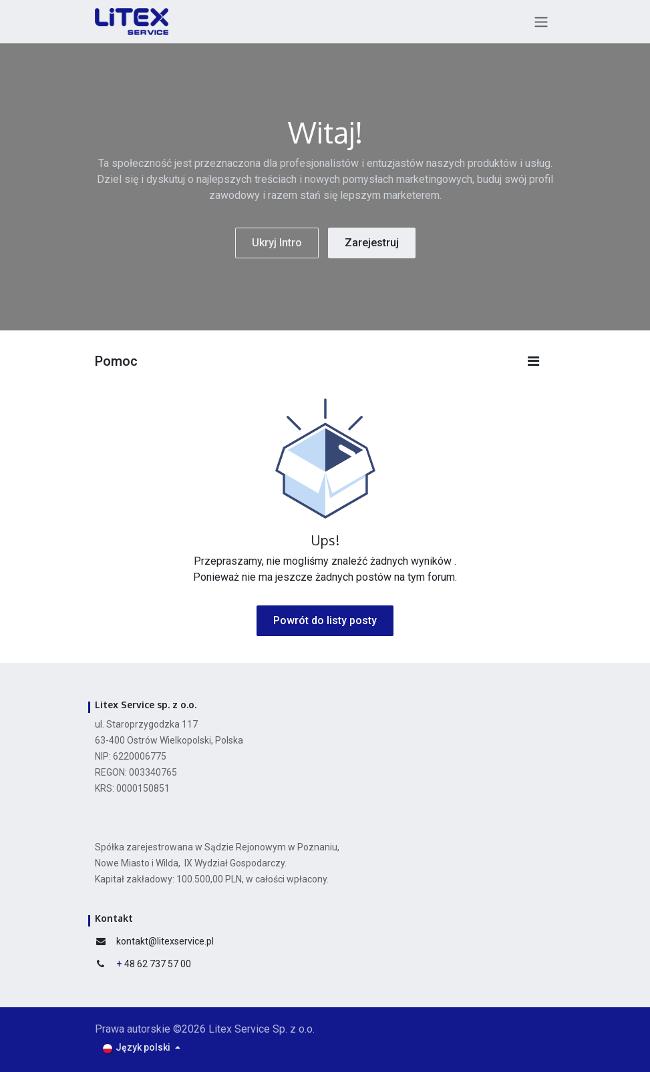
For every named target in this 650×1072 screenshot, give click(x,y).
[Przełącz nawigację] (541, 22)
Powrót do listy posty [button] (325, 620)
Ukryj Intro (277, 242)
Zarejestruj (372, 242)
